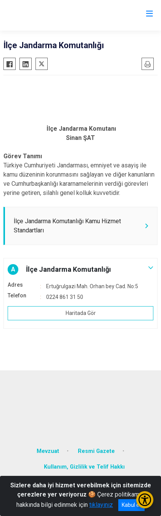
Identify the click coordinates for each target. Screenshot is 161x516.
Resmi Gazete (96, 451)
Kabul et (131, 505)
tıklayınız (101, 504)
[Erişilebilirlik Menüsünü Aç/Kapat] (144, 499)
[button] (80, 269)
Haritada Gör (81, 313)
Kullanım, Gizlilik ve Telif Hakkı (84, 467)
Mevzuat (48, 451)
